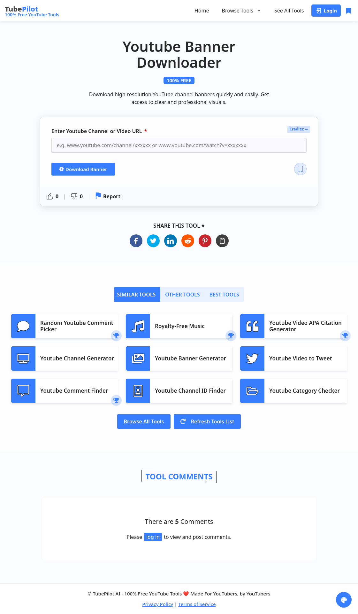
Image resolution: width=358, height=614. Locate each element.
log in (153, 536)
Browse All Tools (144, 421)
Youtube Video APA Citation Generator (305, 326)
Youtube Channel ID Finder (190, 390)
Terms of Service (197, 604)
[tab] (137, 294)
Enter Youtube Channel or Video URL (97, 131)
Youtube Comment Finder (74, 390)
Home (201, 10)
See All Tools (289, 10)
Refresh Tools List (207, 421)
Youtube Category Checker (304, 390)
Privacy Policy (157, 604)
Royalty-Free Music (180, 326)
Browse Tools (242, 10)
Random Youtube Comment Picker (76, 326)
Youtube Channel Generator (77, 358)
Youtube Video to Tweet (300, 358)
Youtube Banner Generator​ (190, 358)
